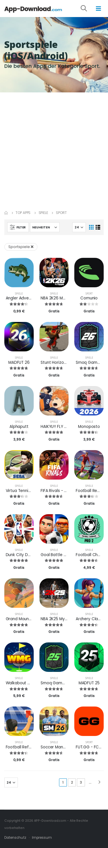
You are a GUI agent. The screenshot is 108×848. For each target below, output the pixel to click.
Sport (89, 293)
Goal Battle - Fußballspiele (66, 555)
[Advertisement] (54, 149)
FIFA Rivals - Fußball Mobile (66, 490)
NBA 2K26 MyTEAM (58, 298)
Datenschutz (15, 837)
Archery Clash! (89, 619)
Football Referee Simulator (31, 747)
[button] (88, 9)
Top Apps (23, 212)
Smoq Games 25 (56, 683)
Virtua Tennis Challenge (28, 490)
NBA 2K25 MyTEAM (58, 619)
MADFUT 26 (19, 362)
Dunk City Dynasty (23, 555)
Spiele (43, 212)
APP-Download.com (50, 821)
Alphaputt (19, 426)
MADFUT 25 (89, 683)
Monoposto (89, 426)
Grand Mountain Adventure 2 (33, 619)
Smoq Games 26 (92, 362)
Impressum (42, 837)
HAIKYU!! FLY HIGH (57, 426)
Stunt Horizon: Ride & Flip (64, 362)
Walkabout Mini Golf (25, 683)
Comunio (89, 298)
